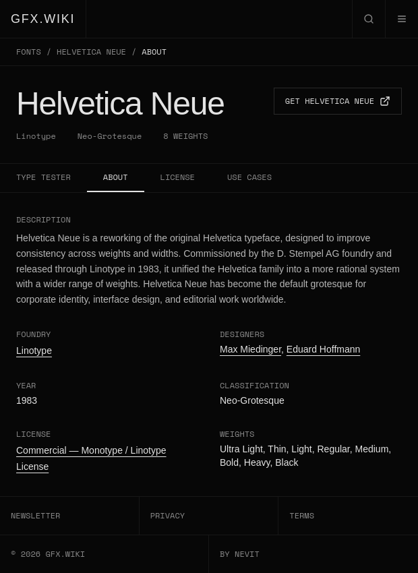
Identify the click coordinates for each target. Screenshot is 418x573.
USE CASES (249, 177)
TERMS (301, 515)
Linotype (36, 136)
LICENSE (177, 177)
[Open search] (368, 19)
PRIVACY (167, 515)
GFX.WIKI (43, 19)
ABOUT (115, 177)
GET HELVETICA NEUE (337, 101)
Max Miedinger (250, 349)
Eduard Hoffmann (323, 349)
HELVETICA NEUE (91, 52)
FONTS (28, 52)
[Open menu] (401, 19)
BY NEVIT (240, 554)
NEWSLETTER (35, 515)
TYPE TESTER (43, 177)
